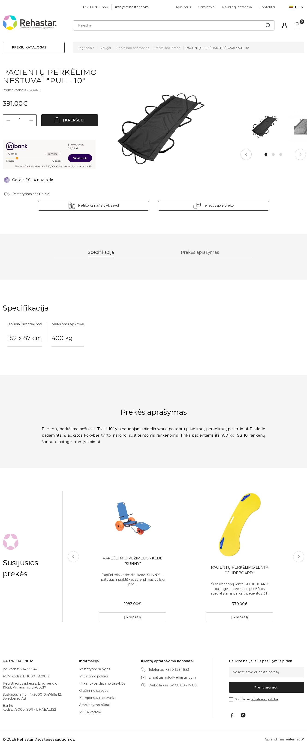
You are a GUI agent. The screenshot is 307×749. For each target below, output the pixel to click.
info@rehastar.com (132, 7)
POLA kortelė (90, 712)
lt (294, 7)
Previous (246, 154)
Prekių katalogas (29, 47)
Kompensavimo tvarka (97, 698)
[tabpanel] (265, 127)
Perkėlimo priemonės (133, 48)
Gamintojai (206, 7)
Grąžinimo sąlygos (93, 691)
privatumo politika (264, 699)
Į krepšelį (74, 120)
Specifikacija (101, 252)
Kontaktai (267, 7)
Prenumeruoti (266, 687)
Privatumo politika (93, 676)
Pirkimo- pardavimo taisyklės (102, 683)
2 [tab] (273, 154)
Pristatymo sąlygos (94, 669)
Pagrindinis (86, 48)
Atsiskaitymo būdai (94, 705)
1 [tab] (266, 154)
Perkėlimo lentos (167, 48)
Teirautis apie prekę (218, 205)
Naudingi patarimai (237, 7)
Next (300, 154)
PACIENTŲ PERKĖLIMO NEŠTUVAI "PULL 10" (217, 48)
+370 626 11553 (95, 7)
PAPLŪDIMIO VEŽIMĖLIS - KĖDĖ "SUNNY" (133, 561)
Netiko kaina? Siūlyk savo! (98, 205)
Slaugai (105, 48)
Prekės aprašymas (200, 252)
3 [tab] (280, 154)
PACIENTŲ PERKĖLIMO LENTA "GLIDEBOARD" (239, 570)
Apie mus (183, 7)
